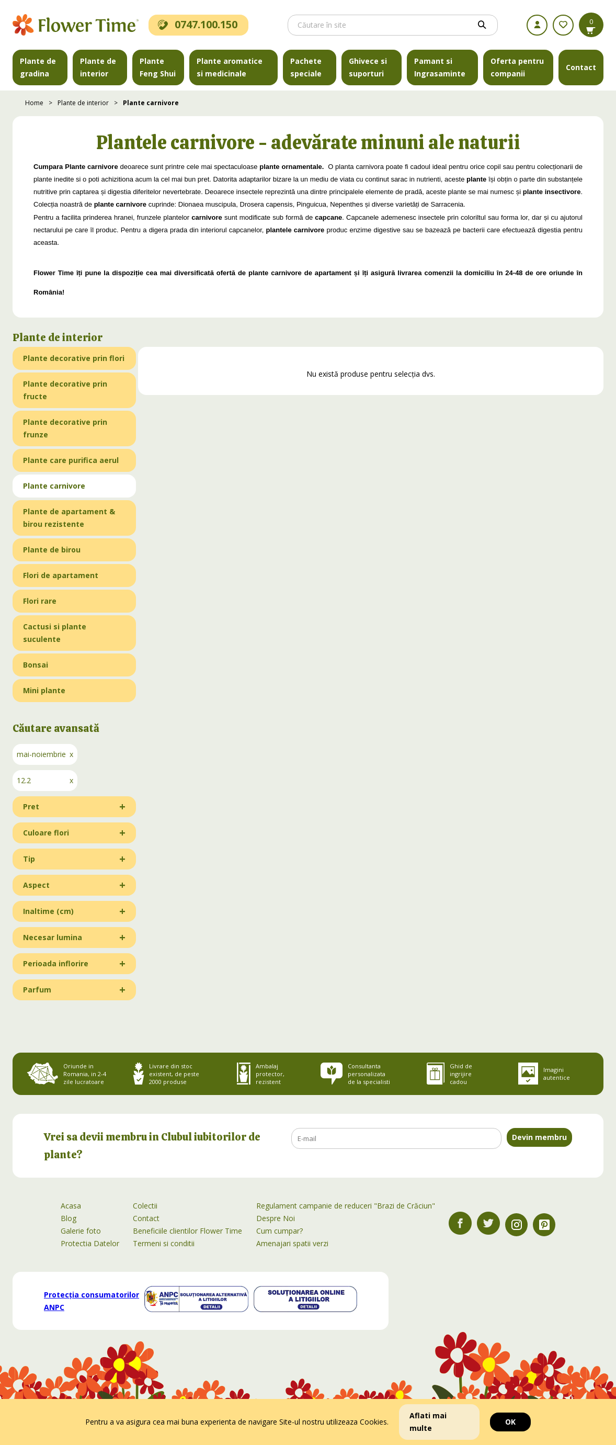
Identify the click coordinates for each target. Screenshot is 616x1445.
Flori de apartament (60, 575)
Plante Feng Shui (158, 67)
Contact (581, 67)
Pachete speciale (306, 67)
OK (510, 1422)
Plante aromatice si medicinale (230, 67)
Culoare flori (46, 833)
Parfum (37, 990)
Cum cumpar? (279, 1231)
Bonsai (35, 665)
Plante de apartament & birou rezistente (69, 517)
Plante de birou (52, 550)
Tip (29, 859)
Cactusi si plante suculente (54, 633)
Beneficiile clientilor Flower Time (187, 1231)
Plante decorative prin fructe (65, 390)
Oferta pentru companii (517, 67)
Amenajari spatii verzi (292, 1243)
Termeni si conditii (164, 1243)
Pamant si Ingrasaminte (439, 67)
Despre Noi (275, 1218)
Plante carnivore (151, 102)
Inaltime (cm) (48, 911)
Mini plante (44, 690)
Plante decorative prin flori (73, 358)
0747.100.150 (197, 24)
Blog (68, 1218)
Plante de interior (98, 67)
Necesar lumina (52, 937)
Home (34, 102)
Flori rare (39, 601)
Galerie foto (81, 1231)
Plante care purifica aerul (71, 460)
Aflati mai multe (428, 1421)
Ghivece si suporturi (368, 67)
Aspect (36, 885)
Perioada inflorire (55, 963)
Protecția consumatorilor (91, 1301)
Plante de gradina (38, 67)
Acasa (71, 1206)
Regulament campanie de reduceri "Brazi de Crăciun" (345, 1206)
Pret (31, 806)
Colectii (145, 1206)
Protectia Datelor (90, 1243)
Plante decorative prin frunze (65, 428)
